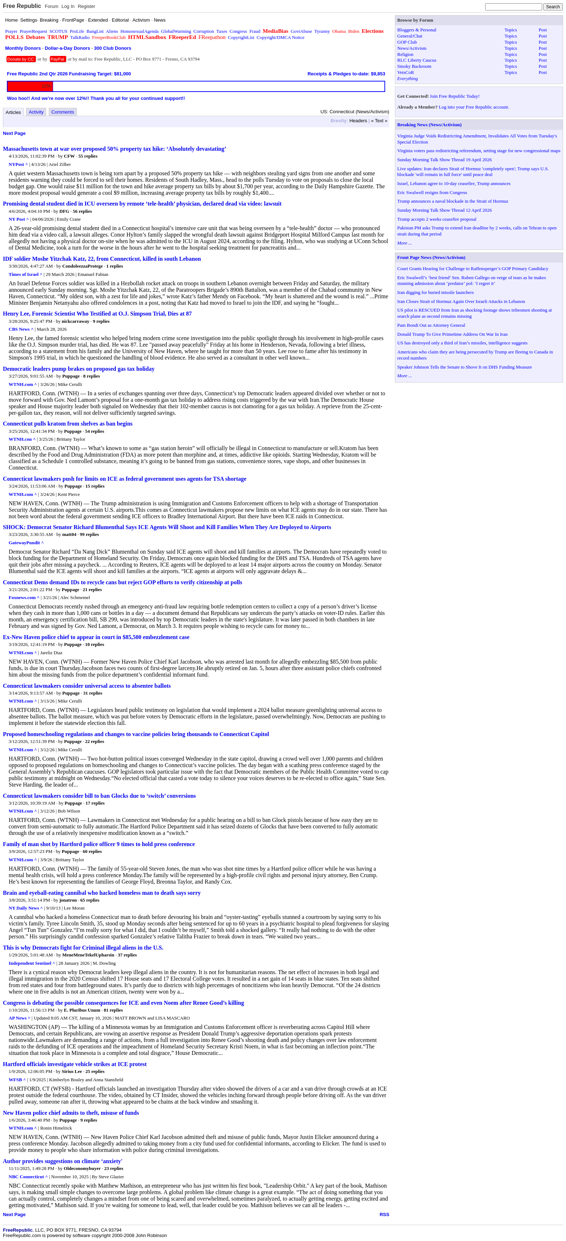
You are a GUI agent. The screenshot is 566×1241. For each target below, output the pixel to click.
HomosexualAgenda (139, 31)
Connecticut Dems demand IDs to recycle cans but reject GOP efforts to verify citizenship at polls (122, 582)
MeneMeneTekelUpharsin (88, 955)
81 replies (113, 1010)
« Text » (379, 120)
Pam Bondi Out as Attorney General (431, 325)
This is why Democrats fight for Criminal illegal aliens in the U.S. (83, 948)
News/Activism (412, 48)
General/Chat (409, 36)
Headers (358, 120)
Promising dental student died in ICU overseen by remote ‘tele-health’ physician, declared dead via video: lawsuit (142, 204)
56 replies (82, 211)
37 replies (127, 955)
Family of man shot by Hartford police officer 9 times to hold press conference (99, 844)
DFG (64, 211)
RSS (384, 1214)
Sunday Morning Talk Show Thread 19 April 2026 (444, 159)
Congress (238, 31)
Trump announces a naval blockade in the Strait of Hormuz (452, 201)
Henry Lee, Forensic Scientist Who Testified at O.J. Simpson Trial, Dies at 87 (97, 314)
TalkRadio (80, 37)
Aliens (112, 31)
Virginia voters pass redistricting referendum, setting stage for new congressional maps (479, 150)
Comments (62, 112)
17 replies (95, 803)
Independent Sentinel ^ (32, 963)
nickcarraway (76, 321)
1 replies (114, 266)
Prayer (11, 31)
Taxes (221, 31)
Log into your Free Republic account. (474, 107)
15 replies (95, 486)
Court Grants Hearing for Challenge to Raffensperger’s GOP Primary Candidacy (473, 268)
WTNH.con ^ (22, 439)
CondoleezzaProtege (82, 266)
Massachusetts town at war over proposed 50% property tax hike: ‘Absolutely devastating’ (114, 149)
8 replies (91, 376)
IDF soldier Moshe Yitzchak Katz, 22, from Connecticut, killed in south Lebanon (102, 259)
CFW (69, 156)
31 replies (93, 693)
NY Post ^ (19, 219)
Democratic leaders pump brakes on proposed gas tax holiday (78, 369)
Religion (405, 54)
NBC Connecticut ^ (28, 1176)
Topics (511, 29)
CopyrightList (241, 37)
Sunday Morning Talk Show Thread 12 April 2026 (444, 210)
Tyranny (322, 31)
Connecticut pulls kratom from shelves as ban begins (67, 424)
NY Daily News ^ (26, 908)
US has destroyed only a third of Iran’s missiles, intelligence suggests (462, 343)
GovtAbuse (301, 31)
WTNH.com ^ (23, 384)
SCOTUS (58, 31)
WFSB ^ (17, 1079)
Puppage (70, 376)
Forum (51, 6)
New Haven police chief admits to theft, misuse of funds (71, 1113)
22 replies (94, 741)
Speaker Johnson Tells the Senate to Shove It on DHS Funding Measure (464, 367)
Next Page (14, 133)
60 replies (92, 851)
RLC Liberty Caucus (416, 60)
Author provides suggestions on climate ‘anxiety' (62, 1161)
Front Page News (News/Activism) (431, 257)
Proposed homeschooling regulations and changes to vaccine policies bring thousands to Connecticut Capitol (136, 734)
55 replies (87, 156)
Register (86, 6)
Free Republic (22, 6)
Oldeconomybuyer (82, 1168)
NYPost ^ (18, 164)
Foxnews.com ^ (24, 597)
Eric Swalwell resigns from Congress (432, 192)
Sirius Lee (72, 1071)
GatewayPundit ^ (26, 542)
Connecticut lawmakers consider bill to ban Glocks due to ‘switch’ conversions (99, 796)
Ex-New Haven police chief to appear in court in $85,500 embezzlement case (96, 637)
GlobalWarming (176, 31)
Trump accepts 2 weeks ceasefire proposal (436, 219)
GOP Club (407, 42)
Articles (13, 112)
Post (543, 29)
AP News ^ (19, 1018)
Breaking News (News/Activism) (429, 124)
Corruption (203, 31)
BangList (95, 31)
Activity (36, 112)
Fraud (254, 31)
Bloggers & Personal (416, 29)
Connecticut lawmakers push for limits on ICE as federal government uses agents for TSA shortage (125, 479)
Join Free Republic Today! (455, 96)
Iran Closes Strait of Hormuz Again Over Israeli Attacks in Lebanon (461, 301)
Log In (67, 6)
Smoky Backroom (414, 66)
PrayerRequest (33, 31)
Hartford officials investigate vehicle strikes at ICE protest (75, 1064)
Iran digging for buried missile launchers (435, 292)
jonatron (68, 900)
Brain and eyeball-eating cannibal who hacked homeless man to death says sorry (102, 893)
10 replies (94, 644)
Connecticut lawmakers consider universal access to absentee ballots (87, 686)
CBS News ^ (21, 329)
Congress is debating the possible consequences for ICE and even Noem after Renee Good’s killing (123, 1003)
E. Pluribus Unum (82, 1010)
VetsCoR (405, 72)
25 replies (95, 1071)
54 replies (94, 431)
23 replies (113, 1168)
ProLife (77, 31)
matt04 (69, 534)
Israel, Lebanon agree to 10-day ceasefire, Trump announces (454, 183)
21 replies (92, 589)
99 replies (89, 534)
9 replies (101, 321)
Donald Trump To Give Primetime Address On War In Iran (452, 334)
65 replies (89, 900)
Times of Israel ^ (26, 274)
